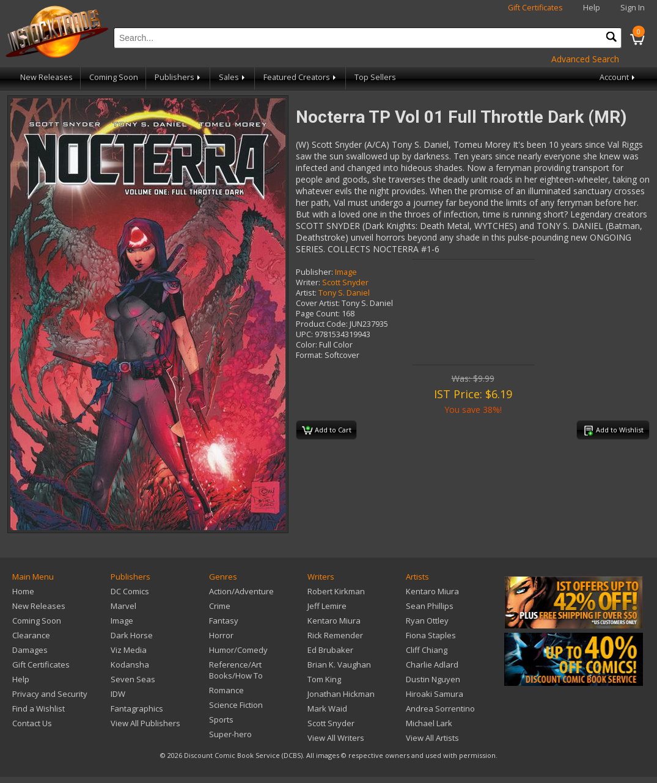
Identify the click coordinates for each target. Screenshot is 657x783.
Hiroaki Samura (434, 693)
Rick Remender (335, 635)
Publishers (178, 77)
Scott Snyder (345, 282)
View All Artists (432, 737)
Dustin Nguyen (433, 679)
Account (618, 77)
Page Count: (318, 313)
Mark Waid (327, 708)
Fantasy (223, 620)
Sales (233, 77)
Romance (226, 690)
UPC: (304, 334)
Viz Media (129, 649)
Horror (221, 635)
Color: (306, 345)
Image (346, 272)
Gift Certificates (535, 7)
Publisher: (314, 272)
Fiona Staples (431, 635)
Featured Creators (300, 77)
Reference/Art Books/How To (236, 670)
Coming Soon (113, 77)
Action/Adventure (241, 591)
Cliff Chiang (426, 649)
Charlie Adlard (432, 664)
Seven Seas (133, 679)
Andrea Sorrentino (440, 708)
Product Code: (322, 324)
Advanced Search (585, 59)
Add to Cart (326, 430)
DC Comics (130, 591)
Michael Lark (429, 723)
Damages (30, 649)
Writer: (308, 282)
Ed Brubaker (330, 649)
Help (591, 7)
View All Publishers (145, 723)
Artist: (306, 293)
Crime (219, 605)
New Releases (46, 77)
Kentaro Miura (334, 620)
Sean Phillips (429, 605)
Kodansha (130, 664)
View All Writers (335, 737)
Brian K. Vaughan (339, 664)
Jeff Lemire (327, 605)
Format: (309, 355)
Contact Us (32, 723)
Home (23, 591)
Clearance (31, 635)
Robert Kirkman (336, 591)
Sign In (632, 7)
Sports (221, 719)
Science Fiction (236, 704)
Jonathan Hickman (341, 693)
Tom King (324, 679)
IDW (118, 693)
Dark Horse (132, 635)
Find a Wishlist (38, 708)
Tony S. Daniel (344, 293)
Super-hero (230, 734)
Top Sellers (375, 77)
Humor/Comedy (238, 649)
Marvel (123, 605)
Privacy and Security (49, 693)
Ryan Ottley (427, 620)
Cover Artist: (318, 303)
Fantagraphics (137, 708)
